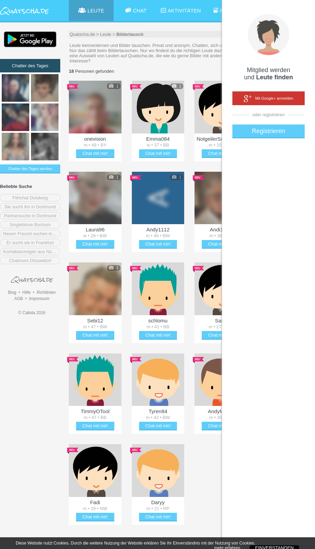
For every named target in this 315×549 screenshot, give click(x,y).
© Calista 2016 (31, 312)
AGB (18, 298)
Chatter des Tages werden (30, 169)
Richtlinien (45, 292)
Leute (106, 34)
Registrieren (268, 131)
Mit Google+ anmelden (268, 98)
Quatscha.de (82, 34)
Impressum (39, 298)
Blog (12, 292)
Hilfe (26, 292)
